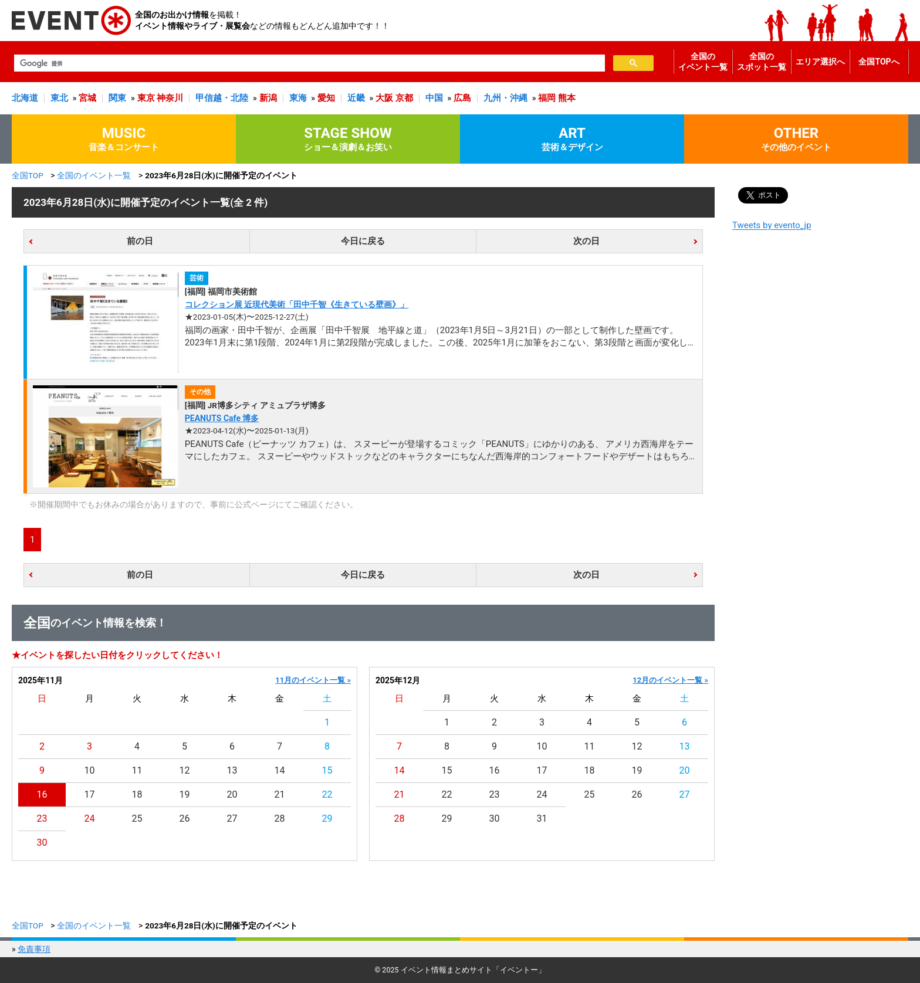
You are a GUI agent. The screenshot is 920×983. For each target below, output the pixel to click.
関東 (117, 98)
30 (42, 842)
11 (137, 770)
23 (42, 818)
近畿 (356, 98)
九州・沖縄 (505, 98)
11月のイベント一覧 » (313, 680)
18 (137, 794)
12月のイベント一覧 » (670, 680)
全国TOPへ (878, 61)
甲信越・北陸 (221, 98)
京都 (404, 98)
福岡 (547, 98)
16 (42, 794)
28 (280, 818)
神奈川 (170, 98)
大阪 (384, 98)
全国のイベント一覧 (703, 62)
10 (89, 770)
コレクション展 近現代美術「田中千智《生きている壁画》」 (296, 304)
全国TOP (27, 175)
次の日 (586, 241)
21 (280, 794)
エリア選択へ (820, 61)
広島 (462, 98)
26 (185, 818)
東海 (298, 98)
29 (327, 818)
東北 (59, 98)
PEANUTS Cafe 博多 (222, 418)
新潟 (268, 98)
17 (89, 794)
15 (327, 770)
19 (185, 794)
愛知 (326, 98)
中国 (434, 98)
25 (137, 818)
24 (89, 818)
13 (232, 770)
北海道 (25, 98)
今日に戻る (363, 241)
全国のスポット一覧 (761, 62)
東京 (146, 98)
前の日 (140, 241)
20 (232, 794)
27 (232, 818)
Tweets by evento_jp (771, 225)
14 (280, 770)
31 (542, 818)
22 (327, 794)
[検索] (308, 63)
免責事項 (34, 949)
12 (185, 770)
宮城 (87, 98)
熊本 (567, 98)
